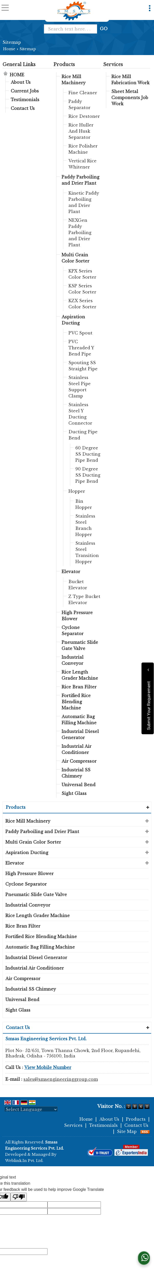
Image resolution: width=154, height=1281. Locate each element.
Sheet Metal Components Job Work (129, 97)
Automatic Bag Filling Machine (79, 719)
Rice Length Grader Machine (80, 675)
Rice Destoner (84, 116)
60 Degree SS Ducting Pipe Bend (87, 454)
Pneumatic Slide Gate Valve (80, 645)
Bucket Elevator (77, 584)
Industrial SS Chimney (76, 773)
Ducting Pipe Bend (83, 434)
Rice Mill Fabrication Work (130, 79)
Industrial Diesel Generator (80, 734)
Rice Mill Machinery (74, 79)
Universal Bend (79, 784)
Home (9, 49)
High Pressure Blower (77, 615)
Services (113, 64)
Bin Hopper (83, 504)
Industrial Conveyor (73, 660)
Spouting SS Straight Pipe (83, 365)
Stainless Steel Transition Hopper (87, 552)
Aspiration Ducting (73, 320)
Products (64, 64)
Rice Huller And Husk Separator (80, 131)
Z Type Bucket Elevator (84, 599)
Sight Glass (74, 793)
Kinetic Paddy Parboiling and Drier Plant (83, 202)
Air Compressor (79, 761)
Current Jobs (25, 90)
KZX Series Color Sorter (82, 303)
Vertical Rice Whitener (82, 164)
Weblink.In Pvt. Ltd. (24, 1160)
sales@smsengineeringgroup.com (60, 1079)
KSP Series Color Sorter (82, 289)
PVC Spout (80, 332)
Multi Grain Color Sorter (75, 258)
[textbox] (72, 29)
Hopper (76, 491)
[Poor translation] (18, 1197)
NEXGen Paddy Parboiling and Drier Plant (79, 232)
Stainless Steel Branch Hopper (85, 525)
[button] (47, 1067)
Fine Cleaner (82, 92)
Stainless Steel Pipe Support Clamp (79, 386)
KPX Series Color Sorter (82, 274)
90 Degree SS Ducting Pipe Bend (87, 475)
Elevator (71, 571)
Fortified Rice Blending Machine (76, 701)
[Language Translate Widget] (31, 1109)
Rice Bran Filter (79, 686)
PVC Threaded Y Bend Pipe (81, 347)
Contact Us (23, 108)
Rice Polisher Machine (83, 149)
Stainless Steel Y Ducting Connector (80, 414)
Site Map (127, 1131)
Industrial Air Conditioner (76, 749)
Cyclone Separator (73, 630)
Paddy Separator (79, 104)
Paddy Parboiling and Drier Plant (80, 180)
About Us (21, 82)
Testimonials (25, 99)
